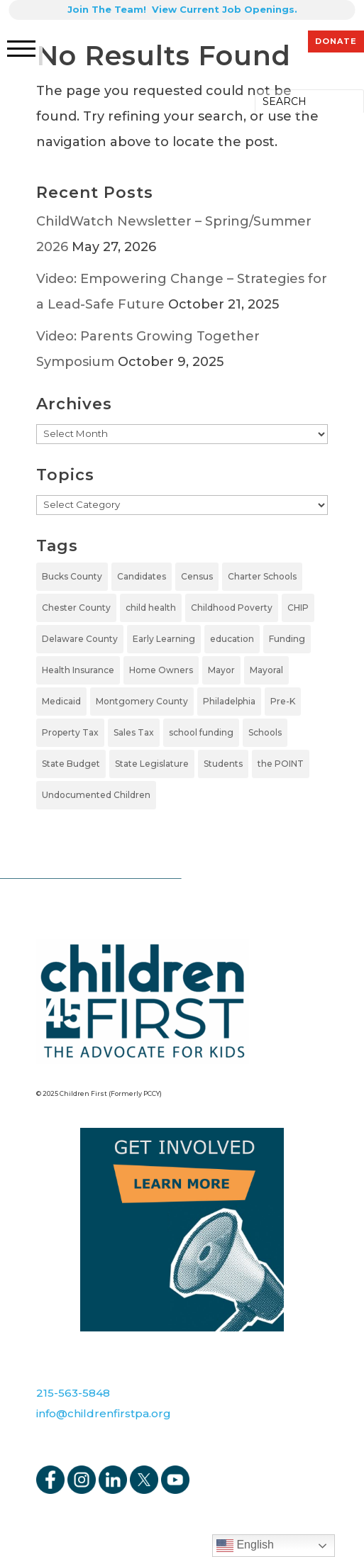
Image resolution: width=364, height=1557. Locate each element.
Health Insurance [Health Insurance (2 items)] (78, 670)
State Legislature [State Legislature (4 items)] (152, 763)
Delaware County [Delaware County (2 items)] (80, 638)
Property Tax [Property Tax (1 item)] (70, 732)
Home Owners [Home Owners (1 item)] (161, 670)
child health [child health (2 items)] (151, 607)
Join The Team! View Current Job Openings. (182, 9)
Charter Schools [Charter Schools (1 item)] (262, 576)
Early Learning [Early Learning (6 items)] (164, 638)
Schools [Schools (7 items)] (265, 732)
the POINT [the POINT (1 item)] (281, 763)
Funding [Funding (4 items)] (287, 638)
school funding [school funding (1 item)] (201, 732)
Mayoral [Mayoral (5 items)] (266, 670)
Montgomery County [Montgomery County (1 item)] (142, 701)
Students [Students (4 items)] (223, 763)
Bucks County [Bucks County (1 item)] (72, 576)
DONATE (336, 41)
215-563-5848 (73, 1393)
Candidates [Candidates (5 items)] (141, 576)
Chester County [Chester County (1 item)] (76, 607)
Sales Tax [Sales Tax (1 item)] (134, 732)
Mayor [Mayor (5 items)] (221, 670)
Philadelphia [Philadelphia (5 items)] (229, 701)
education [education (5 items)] (232, 638)
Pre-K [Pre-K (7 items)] (282, 701)
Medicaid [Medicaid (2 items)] (61, 701)
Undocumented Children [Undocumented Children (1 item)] (96, 794)
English (245, 1545)
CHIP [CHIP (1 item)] (298, 607)
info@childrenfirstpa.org (103, 1413)
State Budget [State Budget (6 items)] (71, 763)
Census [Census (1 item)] (197, 576)
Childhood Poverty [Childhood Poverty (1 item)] (231, 607)
